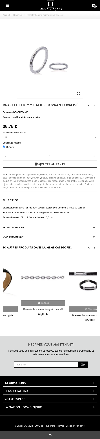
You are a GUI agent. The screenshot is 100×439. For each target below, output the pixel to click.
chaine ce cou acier (74, 184)
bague (44, 178)
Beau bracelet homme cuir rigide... (26, 315)
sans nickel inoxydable (81, 174)
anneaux (61, 178)
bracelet (36, 178)
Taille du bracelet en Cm (14, 132)
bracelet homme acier (59, 174)
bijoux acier (8, 184)
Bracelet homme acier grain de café (74, 309)
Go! (83, 364)
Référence (8, 112)
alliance (52, 178)
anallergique (15, 174)
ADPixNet (80, 426)
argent (41, 184)
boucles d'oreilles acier (25, 184)
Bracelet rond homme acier (48, 187)
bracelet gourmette (68, 181)
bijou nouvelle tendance (14, 178)
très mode (52, 181)
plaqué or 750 (9, 181)
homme (43, 174)
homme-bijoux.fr (26, 187)
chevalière (90, 178)
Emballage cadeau (12, 143)
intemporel (12, 187)
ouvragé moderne (30, 174)
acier (29, 178)
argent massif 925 (75, 178)
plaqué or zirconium (54, 184)
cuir (92, 181)
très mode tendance (36, 181)
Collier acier (83, 181)
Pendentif (21, 181)
